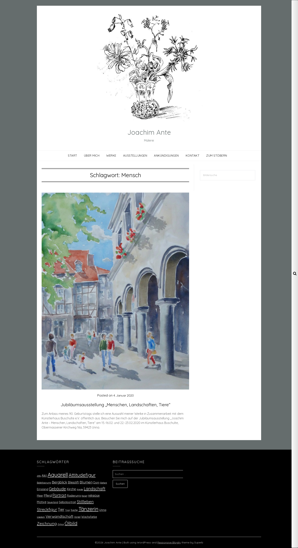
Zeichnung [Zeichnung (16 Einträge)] (47, 523)
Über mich (92, 155)
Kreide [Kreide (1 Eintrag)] (80, 489)
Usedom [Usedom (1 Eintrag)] (41, 517)
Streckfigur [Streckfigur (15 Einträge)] (47, 509)
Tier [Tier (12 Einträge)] (61, 509)
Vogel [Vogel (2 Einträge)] (77, 516)
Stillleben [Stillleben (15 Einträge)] (85, 501)
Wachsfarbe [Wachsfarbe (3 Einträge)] (89, 517)
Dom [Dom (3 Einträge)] (96, 482)
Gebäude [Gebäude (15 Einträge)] (57, 488)
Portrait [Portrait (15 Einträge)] (59, 495)
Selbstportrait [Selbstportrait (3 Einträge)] (67, 502)
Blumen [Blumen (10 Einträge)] (86, 482)
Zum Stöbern (216, 155)
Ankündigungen (166, 155)
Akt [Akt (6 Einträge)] (44, 475)
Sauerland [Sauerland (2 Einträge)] (52, 502)
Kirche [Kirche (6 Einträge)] (71, 489)
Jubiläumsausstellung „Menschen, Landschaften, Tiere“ (115, 404)
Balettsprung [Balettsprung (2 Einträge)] (44, 482)
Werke (111, 155)
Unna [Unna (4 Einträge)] (102, 510)
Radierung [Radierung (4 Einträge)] (74, 495)
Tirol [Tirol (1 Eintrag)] (67, 510)
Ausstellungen (135, 155)
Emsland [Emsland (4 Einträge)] (42, 489)
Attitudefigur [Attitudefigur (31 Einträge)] (82, 475)
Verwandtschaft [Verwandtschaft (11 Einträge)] (59, 516)
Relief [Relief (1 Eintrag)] (84, 496)
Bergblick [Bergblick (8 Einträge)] (59, 482)
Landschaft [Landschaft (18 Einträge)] (94, 488)
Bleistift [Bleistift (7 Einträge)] (73, 482)
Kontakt (193, 155)
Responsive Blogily (169, 542)
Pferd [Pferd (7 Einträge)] (48, 495)
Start (72, 155)
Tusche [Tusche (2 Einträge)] (74, 509)
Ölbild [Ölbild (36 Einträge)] (71, 523)
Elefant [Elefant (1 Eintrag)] (103, 482)
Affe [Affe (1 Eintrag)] (39, 476)
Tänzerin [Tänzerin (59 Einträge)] (88, 509)
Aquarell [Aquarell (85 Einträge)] (58, 474)
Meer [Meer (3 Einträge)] (40, 495)
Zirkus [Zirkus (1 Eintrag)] (61, 524)
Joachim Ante (149, 131)
